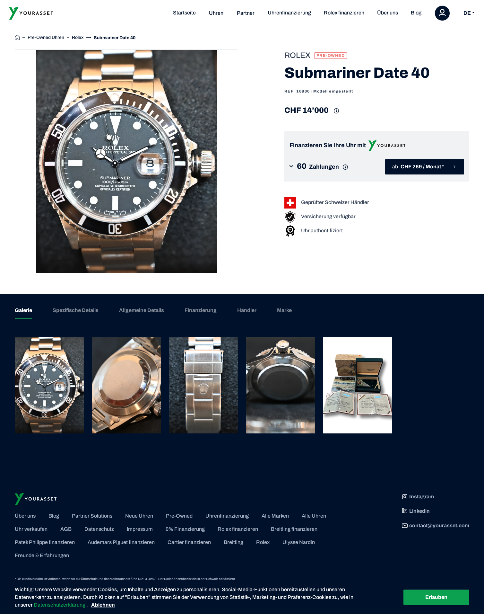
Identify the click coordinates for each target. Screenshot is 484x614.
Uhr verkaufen (31, 529)
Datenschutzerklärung (60, 605)
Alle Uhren (314, 516)
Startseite (184, 12)
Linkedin (416, 511)
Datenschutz (99, 529)
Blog (416, 12)
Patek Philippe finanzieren (45, 542)
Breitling (233, 542)
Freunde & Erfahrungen (42, 555)
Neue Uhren (139, 516)
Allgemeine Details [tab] (141, 310)
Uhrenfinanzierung (289, 12)
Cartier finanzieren (189, 542)
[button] (324, 166)
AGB (66, 529)
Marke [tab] (284, 310)
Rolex (263, 542)
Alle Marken (275, 516)
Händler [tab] (246, 310)
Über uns (387, 12)
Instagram (418, 497)
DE (467, 13)
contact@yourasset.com (435, 525)
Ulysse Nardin (298, 542)
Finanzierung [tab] (201, 310)
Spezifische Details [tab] (76, 310)
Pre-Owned (179, 516)
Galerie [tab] (23, 310)
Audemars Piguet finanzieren (121, 542)
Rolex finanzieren (344, 12)
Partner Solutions (92, 516)
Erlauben (436, 597)
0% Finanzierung (185, 529)
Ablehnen (103, 605)
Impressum (140, 529)
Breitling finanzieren (294, 529)
